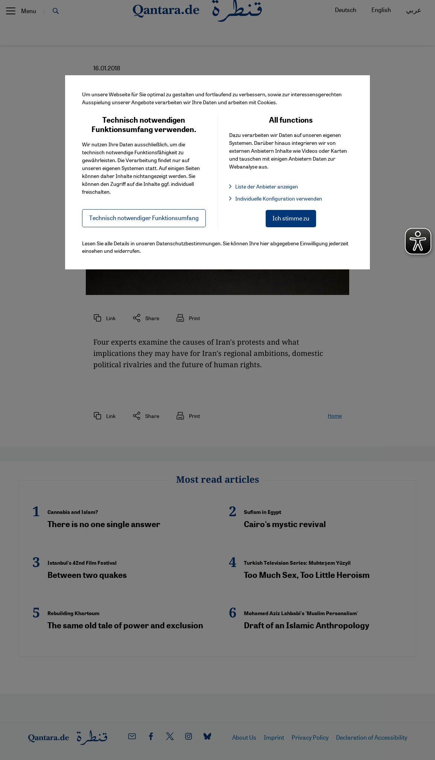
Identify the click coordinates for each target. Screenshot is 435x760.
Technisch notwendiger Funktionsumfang (144, 218)
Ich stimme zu (290, 218)
